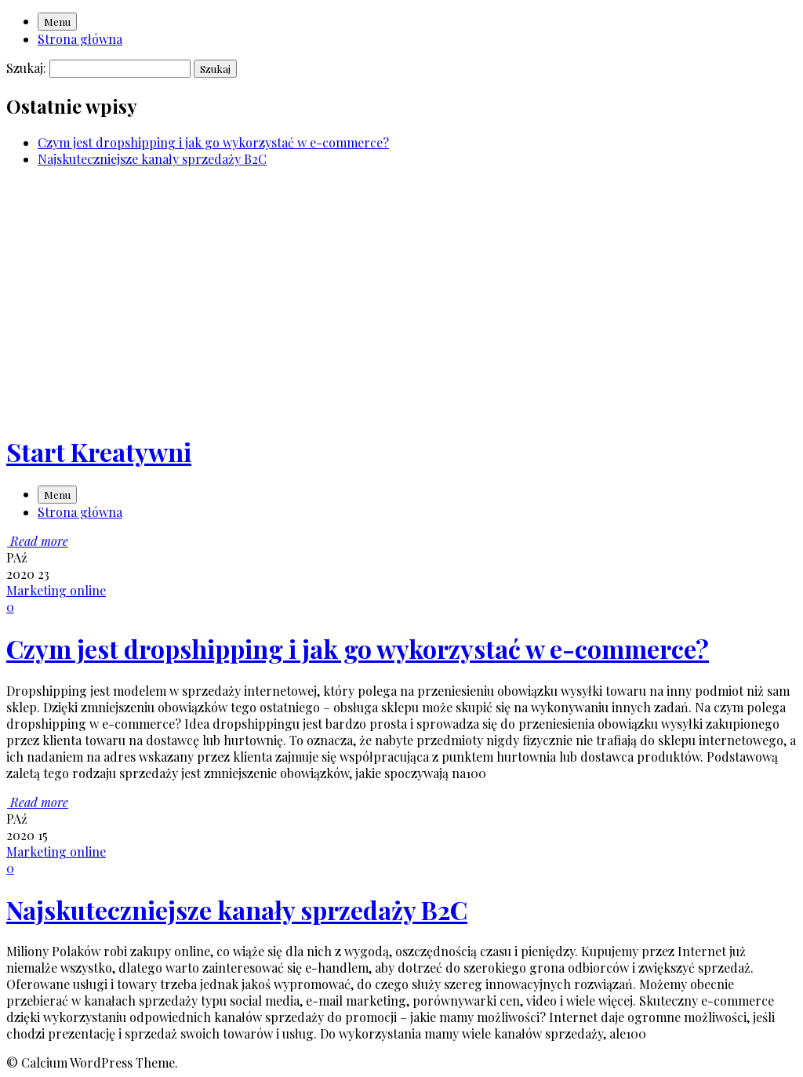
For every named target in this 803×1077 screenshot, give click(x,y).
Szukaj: (26, 68)
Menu (57, 21)
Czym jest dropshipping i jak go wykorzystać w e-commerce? (213, 142)
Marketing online (56, 590)
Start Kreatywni (98, 451)
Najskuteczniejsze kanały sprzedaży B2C (152, 159)
